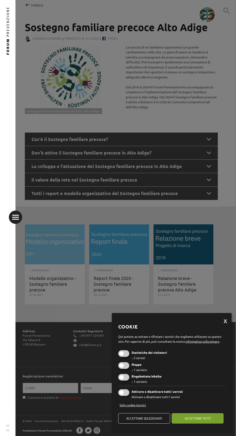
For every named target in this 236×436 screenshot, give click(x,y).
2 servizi (138, 358)
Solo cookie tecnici (133, 405)
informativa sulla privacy (202, 341)
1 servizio (139, 370)
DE (8, 426)
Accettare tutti (198, 418)
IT (7, 430)
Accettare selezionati (144, 418)
